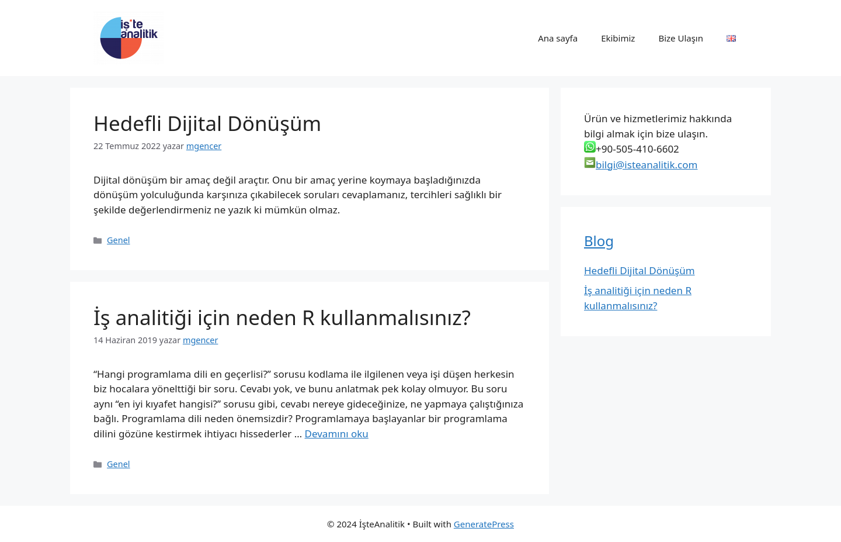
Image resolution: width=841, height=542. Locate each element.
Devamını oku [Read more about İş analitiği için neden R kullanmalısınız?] (337, 433)
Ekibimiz (618, 38)
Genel (118, 240)
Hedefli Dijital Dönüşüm (207, 123)
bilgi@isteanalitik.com (646, 164)
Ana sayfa (558, 38)
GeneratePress (484, 524)
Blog (599, 240)
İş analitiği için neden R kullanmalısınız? (282, 317)
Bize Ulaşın (680, 38)
